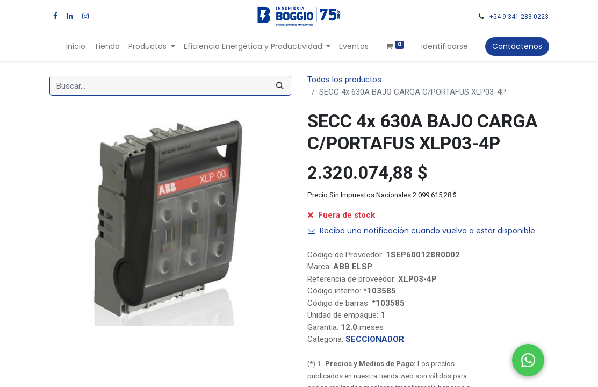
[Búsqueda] (280, 85)
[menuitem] (76, 46)
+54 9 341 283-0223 (519, 16)
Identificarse (444, 46)
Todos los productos (344, 79)
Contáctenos (517, 46)
